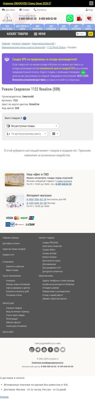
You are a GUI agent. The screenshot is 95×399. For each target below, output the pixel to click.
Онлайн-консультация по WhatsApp (58, 284)
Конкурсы (10, 280)
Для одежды (63, 27)
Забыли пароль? (13, 322)
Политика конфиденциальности (47, 362)
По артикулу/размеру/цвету (26, 133)
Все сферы (88, 27)
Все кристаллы (7, 27)
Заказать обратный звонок (54, 299)
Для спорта (22, 27)
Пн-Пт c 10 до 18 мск (27, 16)
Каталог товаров (46, 237)
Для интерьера (76, 27)
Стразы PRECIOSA (50, 242)
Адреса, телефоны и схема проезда (58, 280)
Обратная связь (46, 275)
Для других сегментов (52, 271)
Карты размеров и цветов (18, 288)
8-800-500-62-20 (27, 18)
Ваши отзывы (12, 270)
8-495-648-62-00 (47, 18)
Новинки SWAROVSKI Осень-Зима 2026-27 (27, 3)
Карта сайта (8, 331)
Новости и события (15, 266)
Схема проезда (64, 181)
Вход (90, 9)
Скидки (25, 9)
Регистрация (11, 319)
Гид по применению (12, 275)
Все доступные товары (23, 126)
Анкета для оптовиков (16, 326)
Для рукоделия (51, 27)
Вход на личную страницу (17, 311)
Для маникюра (37, 27)
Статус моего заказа (15, 315)
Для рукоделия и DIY (51, 268)
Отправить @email (50, 288)
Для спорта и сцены (51, 261)
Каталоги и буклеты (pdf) (17, 291)
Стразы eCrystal (49, 253)
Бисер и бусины (49, 257)
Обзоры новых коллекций (18, 284)
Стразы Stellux (48, 250)
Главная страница (11, 237)
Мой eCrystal (8, 303)
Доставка (10, 9)
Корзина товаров (14, 308)
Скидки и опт (8, 254)
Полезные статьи (14, 295)
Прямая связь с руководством (56, 291)
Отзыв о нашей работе (52, 295)
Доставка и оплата (11, 243)
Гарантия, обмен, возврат (14, 248)
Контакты (41, 9)
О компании (8, 261)
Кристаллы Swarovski (52, 246)
